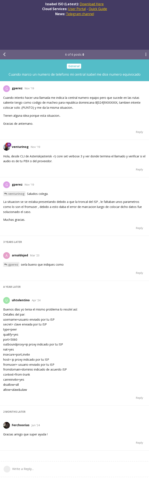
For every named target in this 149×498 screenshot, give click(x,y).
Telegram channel (80, 14)
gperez (13, 264)
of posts (74, 54)
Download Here (92, 4)
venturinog (16, 194)
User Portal (77, 9)
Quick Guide (98, 9)
